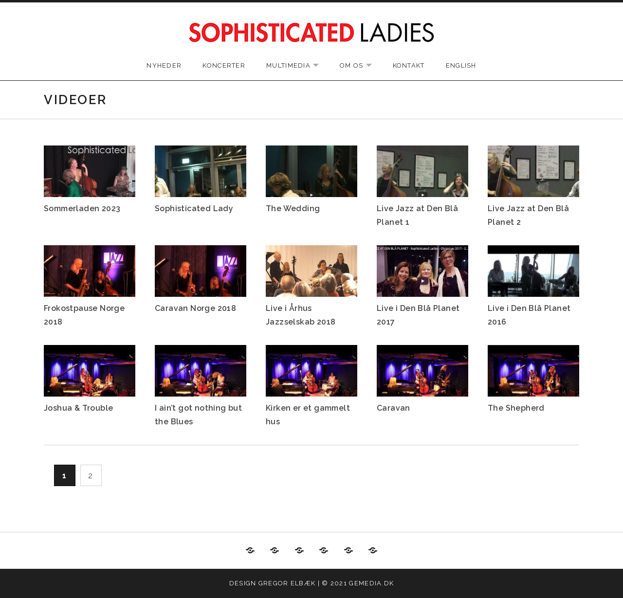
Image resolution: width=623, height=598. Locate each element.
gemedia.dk (371, 583)
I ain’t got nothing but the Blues (198, 414)
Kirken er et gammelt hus (308, 414)
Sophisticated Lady (194, 208)
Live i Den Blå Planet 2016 (529, 315)
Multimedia (297, 66)
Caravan (393, 408)
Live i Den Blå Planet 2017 (418, 315)
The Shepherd (516, 408)
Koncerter (223, 65)
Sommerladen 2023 (82, 208)
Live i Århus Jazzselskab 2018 (300, 315)
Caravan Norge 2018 (195, 308)
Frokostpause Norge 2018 (84, 315)
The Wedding (293, 208)
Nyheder (164, 65)
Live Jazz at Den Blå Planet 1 (417, 215)
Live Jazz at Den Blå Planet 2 (528, 215)
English (461, 65)
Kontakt (409, 65)
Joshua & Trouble (78, 408)
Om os (361, 66)
